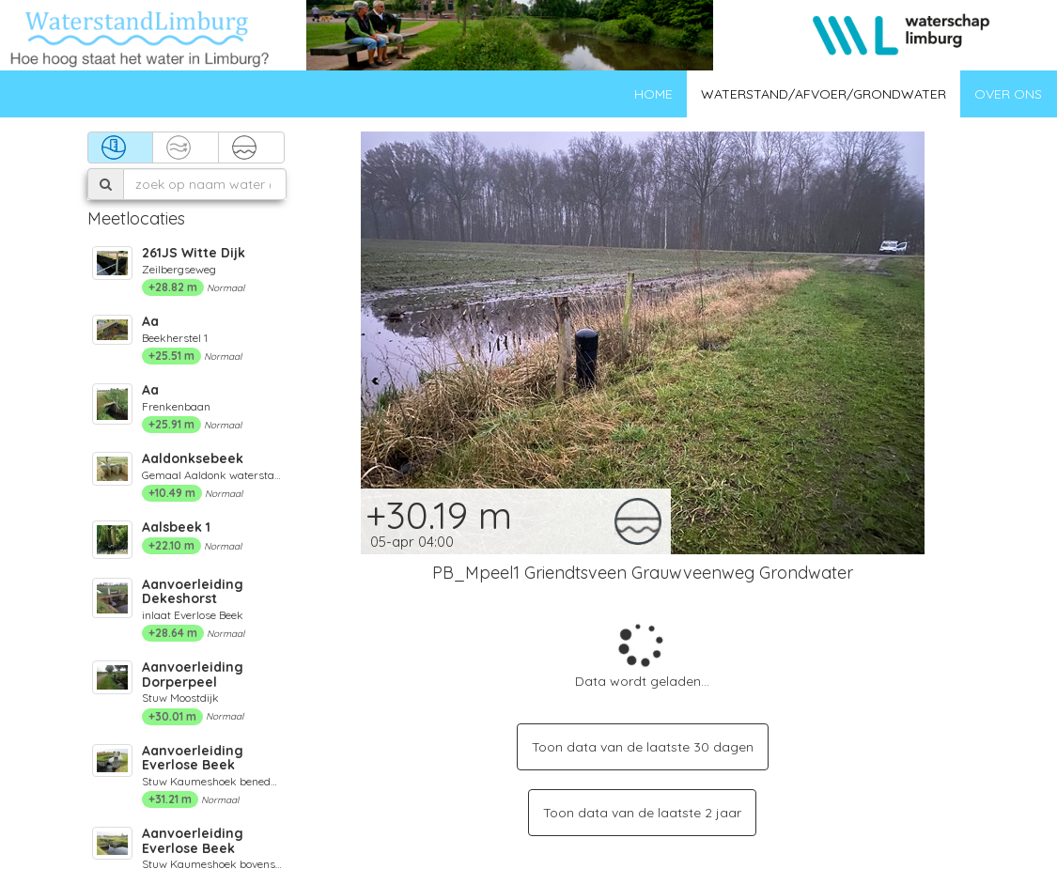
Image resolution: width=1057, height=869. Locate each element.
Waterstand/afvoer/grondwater (823, 93)
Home (653, 93)
